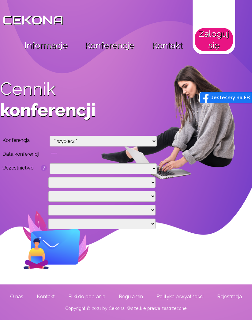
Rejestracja (229, 296)
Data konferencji (20, 154)
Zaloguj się (214, 40)
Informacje (46, 45)
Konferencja (16, 140)
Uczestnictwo (24, 168)
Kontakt (167, 45)
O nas (16, 296)
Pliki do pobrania (86, 296)
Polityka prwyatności (180, 296)
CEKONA (32, 20)
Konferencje (109, 45)
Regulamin (131, 296)
